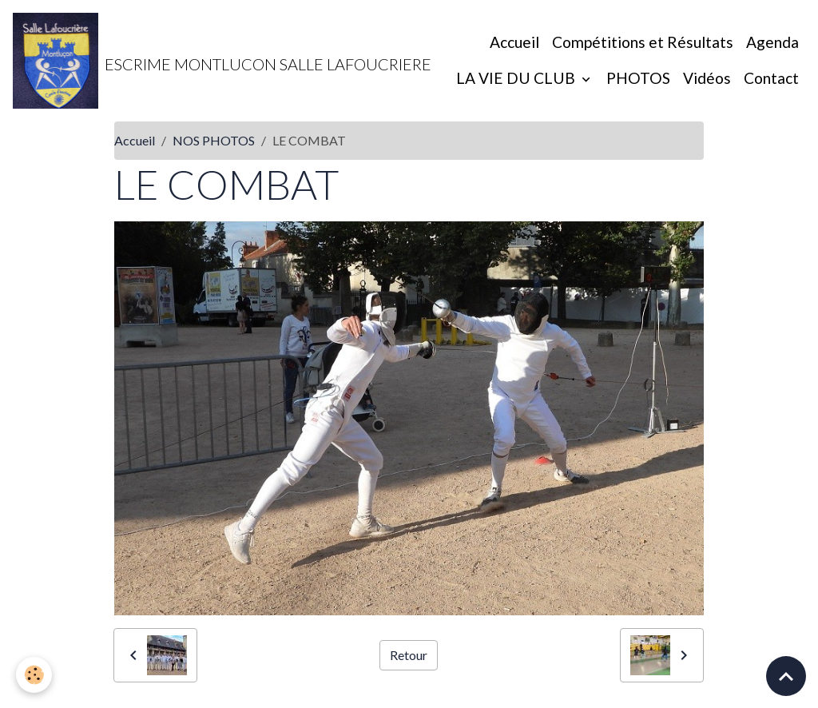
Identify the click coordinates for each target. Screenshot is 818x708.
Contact (771, 78)
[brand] (179, 61)
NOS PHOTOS (214, 140)
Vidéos (707, 78)
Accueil (514, 42)
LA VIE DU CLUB (517, 78)
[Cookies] (34, 675)
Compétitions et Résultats (642, 42)
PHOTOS (638, 78)
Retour (408, 654)
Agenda (772, 42)
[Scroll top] (786, 676)
